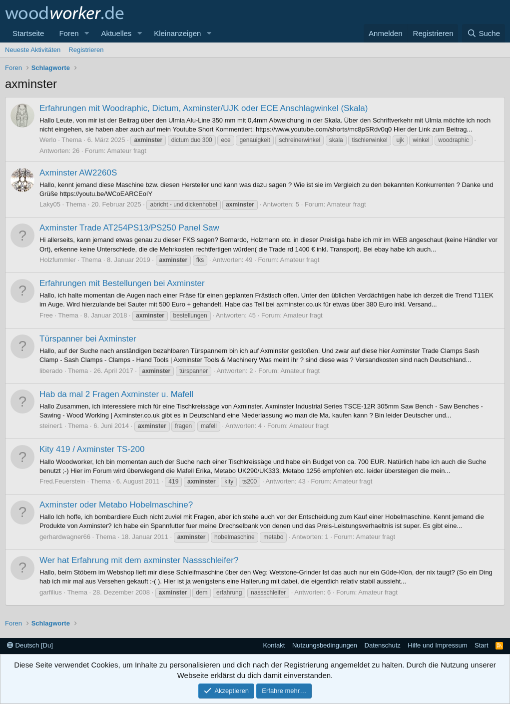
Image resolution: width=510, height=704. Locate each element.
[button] (86, 33)
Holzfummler (57, 260)
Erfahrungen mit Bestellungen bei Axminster (122, 283)
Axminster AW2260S (78, 173)
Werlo (47, 140)
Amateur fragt (126, 150)
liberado (50, 370)
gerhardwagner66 (64, 536)
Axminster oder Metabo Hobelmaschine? (116, 505)
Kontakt (274, 645)
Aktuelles (116, 33)
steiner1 (50, 426)
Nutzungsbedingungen (324, 645)
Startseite (28, 33)
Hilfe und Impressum (437, 645)
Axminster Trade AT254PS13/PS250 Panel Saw (129, 227)
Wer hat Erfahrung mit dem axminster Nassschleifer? (138, 560)
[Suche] (483, 33)
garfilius (50, 592)
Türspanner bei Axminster (87, 339)
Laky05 (49, 204)
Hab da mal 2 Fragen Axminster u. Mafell (116, 394)
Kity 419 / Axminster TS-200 (91, 449)
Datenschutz (383, 645)
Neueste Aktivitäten (32, 50)
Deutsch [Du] (30, 645)
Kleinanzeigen (177, 33)
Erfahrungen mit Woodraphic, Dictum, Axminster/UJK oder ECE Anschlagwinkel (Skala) (203, 108)
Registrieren (85, 50)
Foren (68, 33)
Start (481, 645)
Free (46, 315)
